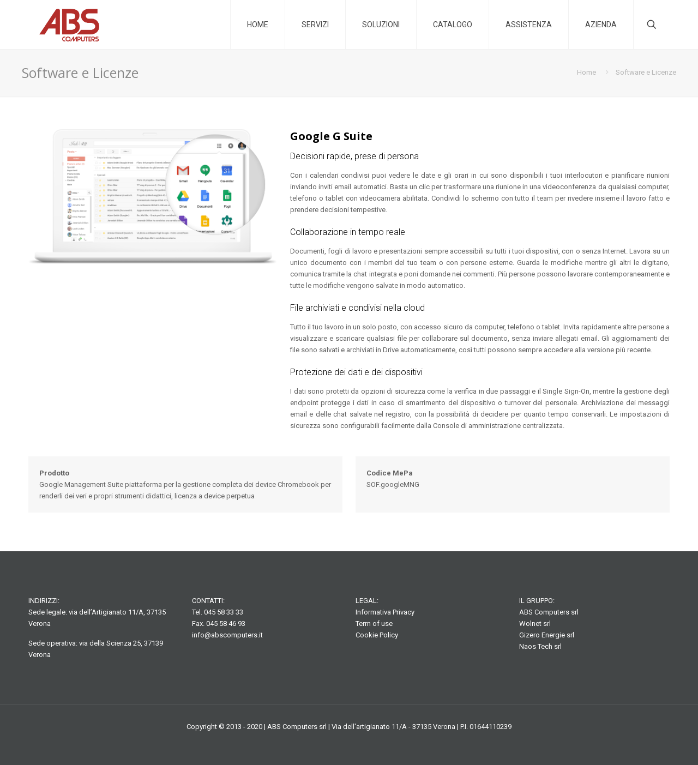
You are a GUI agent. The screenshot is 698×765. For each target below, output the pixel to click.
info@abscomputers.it (227, 635)
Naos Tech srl (540, 646)
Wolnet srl (535, 623)
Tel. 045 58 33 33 (217, 612)
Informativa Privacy (385, 612)
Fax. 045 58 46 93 (218, 623)
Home (586, 72)
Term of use (374, 623)
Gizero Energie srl (546, 635)
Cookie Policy (377, 635)
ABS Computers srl (549, 612)
